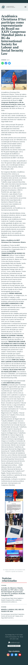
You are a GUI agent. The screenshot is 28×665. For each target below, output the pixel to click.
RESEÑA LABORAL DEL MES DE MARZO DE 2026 (12, 610)
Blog (8, 60)
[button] (25, 6)
